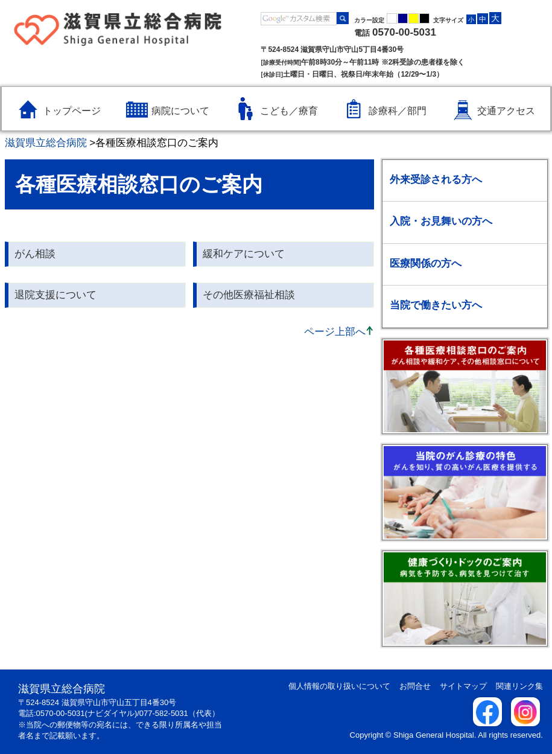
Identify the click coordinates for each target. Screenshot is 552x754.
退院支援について (55, 295)
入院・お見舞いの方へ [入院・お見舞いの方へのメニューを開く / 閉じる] (441, 221)
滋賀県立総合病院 (46, 143)
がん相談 (35, 254)
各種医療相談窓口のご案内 (156, 143)
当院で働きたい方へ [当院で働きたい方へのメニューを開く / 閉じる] (436, 305)
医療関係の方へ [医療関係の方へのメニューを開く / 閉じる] (426, 263)
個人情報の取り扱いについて (339, 686)
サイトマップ (463, 686)
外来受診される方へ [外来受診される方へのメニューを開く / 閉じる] (436, 179)
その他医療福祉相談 (249, 295)
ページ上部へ (335, 331)
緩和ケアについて (244, 254)
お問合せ (415, 686)
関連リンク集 (519, 686)
